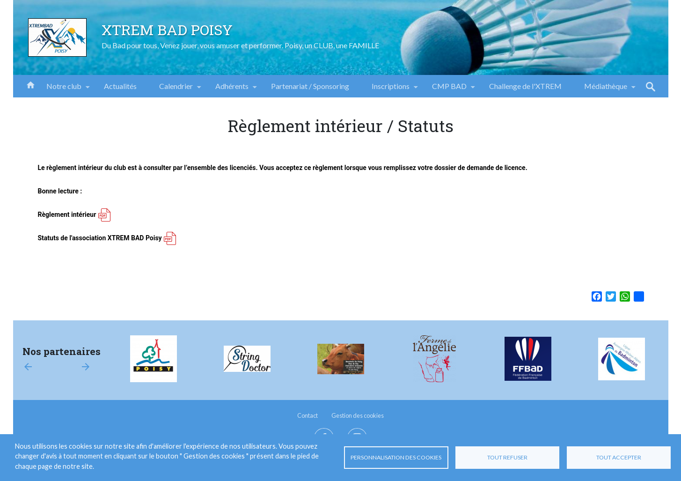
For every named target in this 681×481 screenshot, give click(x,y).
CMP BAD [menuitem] (449, 89)
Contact (307, 415)
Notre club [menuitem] (64, 89)
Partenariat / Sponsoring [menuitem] (310, 85)
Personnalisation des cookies (396, 457)
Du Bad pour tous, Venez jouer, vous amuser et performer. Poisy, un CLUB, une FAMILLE (240, 45)
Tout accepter (618, 457)
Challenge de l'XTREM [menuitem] (525, 85)
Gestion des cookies (357, 415)
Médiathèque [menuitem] (605, 89)
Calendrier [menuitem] (176, 89)
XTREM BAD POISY (167, 29)
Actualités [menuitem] (120, 85)
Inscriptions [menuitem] (390, 89)
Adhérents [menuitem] (232, 89)
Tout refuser (507, 457)
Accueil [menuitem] (30, 84)
